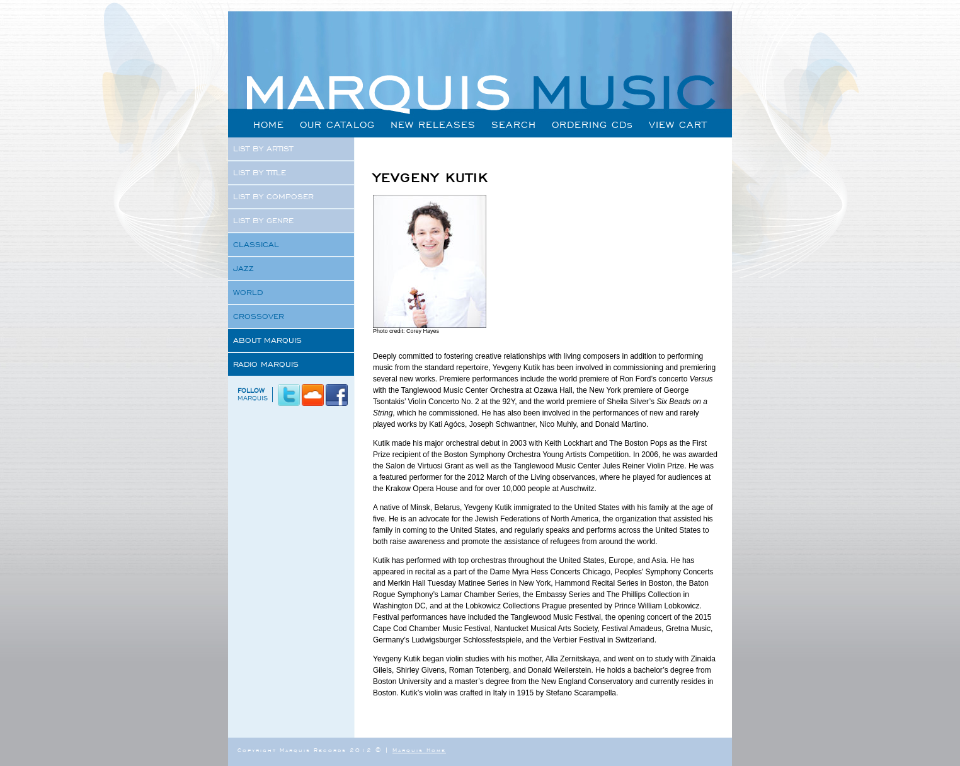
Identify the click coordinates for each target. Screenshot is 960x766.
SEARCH (513, 125)
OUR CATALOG (337, 125)
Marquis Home (419, 750)
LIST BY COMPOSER (273, 197)
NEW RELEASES (433, 125)
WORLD (248, 292)
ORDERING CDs (592, 125)
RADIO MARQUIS (266, 364)
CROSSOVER (258, 316)
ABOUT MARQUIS (267, 340)
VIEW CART (678, 125)
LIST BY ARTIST (263, 149)
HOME (268, 125)
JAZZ (243, 269)
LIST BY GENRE (263, 221)
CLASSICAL (256, 245)
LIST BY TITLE (259, 173)
